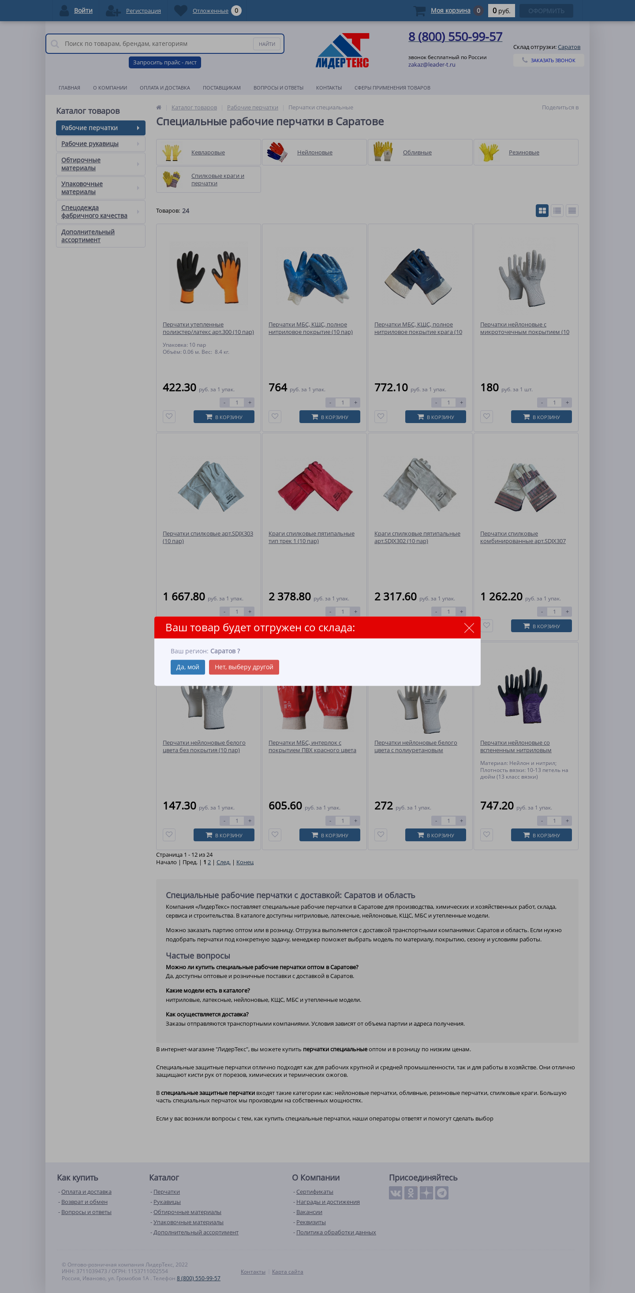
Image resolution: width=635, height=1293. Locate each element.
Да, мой (187, 667)
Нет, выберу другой (244, 667)
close (468, 627)
